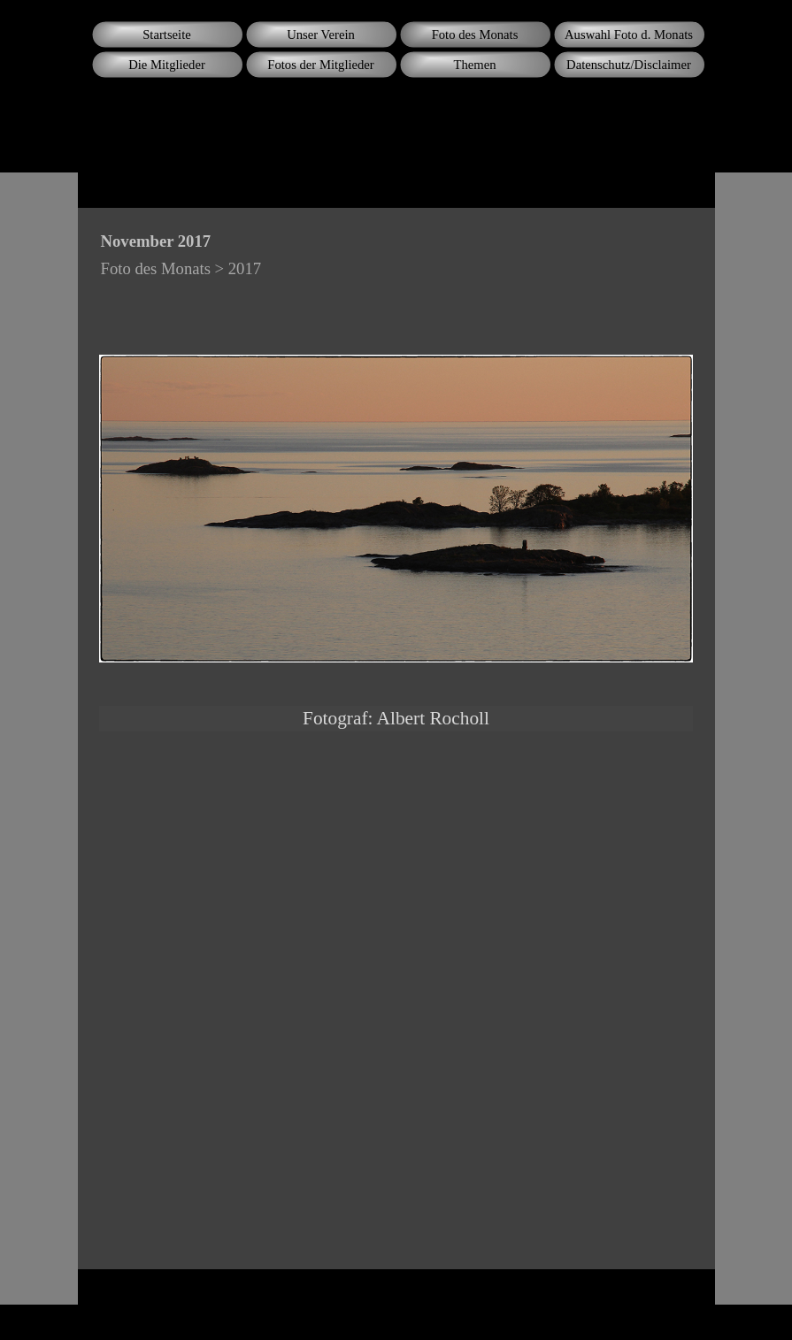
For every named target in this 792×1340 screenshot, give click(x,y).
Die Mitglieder (166, 64)
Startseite (166, 34)
